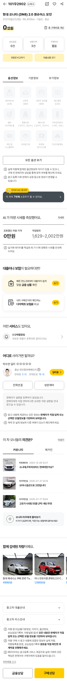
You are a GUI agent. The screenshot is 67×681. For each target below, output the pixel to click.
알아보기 (33, 283)
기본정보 (33, 78)
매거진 (49, 450)
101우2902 (21, 4)
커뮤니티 (18, 450)
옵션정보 (13, 78)
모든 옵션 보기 (33, 160)
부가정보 (54, 78)
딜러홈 (55, 372)
